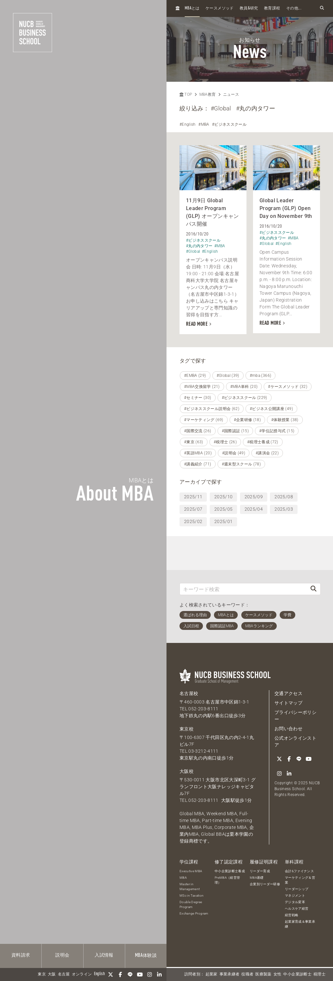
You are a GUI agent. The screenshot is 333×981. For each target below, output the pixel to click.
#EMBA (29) (195, 375)
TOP (186, 94)
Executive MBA (191, 871)
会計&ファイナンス (299, 871)
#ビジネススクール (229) (244, 397)
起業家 (212, 974)
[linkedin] (159, 974)
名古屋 (64, 974)
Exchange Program (194, 913)
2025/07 (193, 509)
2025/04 (254, 509)
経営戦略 (291, 915)
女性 (277, 974)
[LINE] (130, 974)
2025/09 (254, 496)
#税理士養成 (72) (262, 442)
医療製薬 (263, 974)
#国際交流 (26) (197, 431)
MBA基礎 (257, 877)
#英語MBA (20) (198, 453)
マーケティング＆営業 (300, 880)
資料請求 (20, 955)
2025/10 (223, 496)
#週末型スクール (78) (241, 464)
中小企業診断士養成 (230, 871)
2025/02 (193, 521)
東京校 (186, 729)
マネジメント (295, 895)
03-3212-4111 (203, 751)
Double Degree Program (191, 904)
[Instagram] (149, 974)
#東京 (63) (193, 442)
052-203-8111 (203, 708)
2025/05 (223, 509)
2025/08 (283, 496)
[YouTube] (140, 974)
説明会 (62, 955)
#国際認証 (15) (235, 431)
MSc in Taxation (192, 895)
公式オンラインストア (295, 741)
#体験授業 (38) (285, 420)
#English (188, 124)
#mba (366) (261, 375)
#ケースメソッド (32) (287, 386)
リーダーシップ (296, 889)
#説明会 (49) (233, 453)
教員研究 (249, 8)
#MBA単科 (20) (244, 386)
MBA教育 (207, 94)
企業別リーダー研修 (265, 884)
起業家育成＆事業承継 (300, 924)
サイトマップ (288, 702)
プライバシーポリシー (295, 716)
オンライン (82, 974)
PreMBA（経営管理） (227, 880)
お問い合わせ (288, 728)
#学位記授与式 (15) (276, 431)
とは (192, 8)
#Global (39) (228, 375)
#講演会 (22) (267, 453)
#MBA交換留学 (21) (202, 386)
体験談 (146, 955)
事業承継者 (230, 974)
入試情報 (104, 955)
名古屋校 (189, 693)
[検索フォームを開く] (321, 8)
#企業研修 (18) (247, 420)
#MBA (203, 124)
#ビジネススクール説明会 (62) (211, 408)
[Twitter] (110, 974)
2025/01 (223, 521)
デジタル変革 (295, 902)
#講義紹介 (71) (197, 464)
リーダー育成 (260, 871)
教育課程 (272, 8)
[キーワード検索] (243, 589)
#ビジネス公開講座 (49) (271, 408)
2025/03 (283, 509)
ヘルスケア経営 (296, 908)
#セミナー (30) (197, 397)
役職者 (247, 974)
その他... (293, 8)
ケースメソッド (219, 8)
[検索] (313, 589)
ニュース (231, 94)
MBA (183, 877)
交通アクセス (288, 693)
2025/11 (193, 496)
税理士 (319, 974)
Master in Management (190, 886)
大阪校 (186, 771)
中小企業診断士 (297, 974)
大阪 (52, 974)
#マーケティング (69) (203, 420)
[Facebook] (120, 974)
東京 (42, 974)
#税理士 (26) (225, 442)
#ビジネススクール (229, 124)
